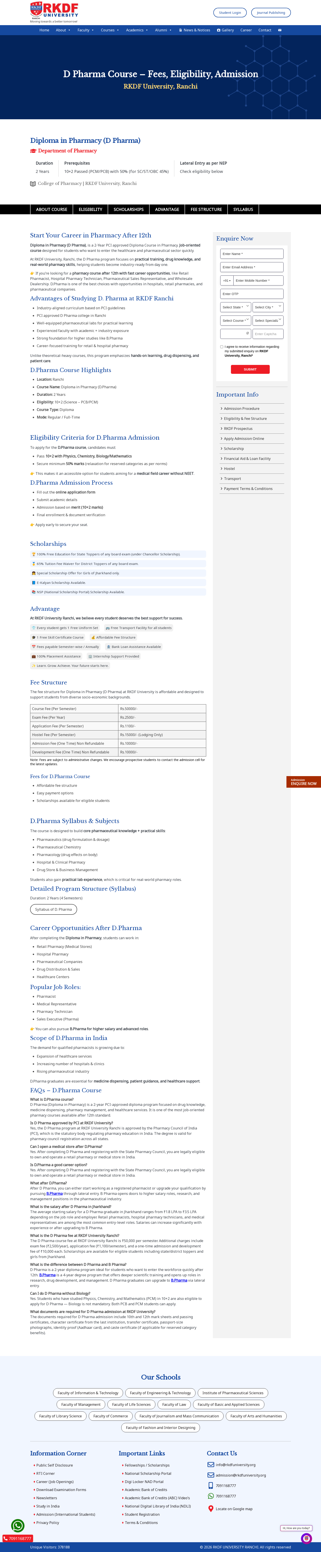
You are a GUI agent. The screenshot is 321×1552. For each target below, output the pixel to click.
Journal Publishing (271, 12)
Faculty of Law (174, 1404)
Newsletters (46, 1497)
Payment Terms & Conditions (248, 488)
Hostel (229, 468)
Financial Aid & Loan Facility (247, 458)
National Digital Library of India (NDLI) (158, 1506)
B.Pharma (54, 1193)
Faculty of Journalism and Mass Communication (179, 1416)
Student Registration (142, 1514)
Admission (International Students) (65, 1514)
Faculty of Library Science (60, 1416)
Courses (110, 30)
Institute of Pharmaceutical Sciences (232, 1392)
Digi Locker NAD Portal (144, 1481)
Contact (265, 30)
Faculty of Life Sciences (131, 1404)
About (63, 30)
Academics (137, 30)
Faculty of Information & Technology (88, 1392)
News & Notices (197, 30)
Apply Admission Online (244, 438)
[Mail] (280, 30)
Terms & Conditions (141, 1522)
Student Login (230, 12)
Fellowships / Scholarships (147, 1465)
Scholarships (129, 209)
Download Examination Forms (61, 1489)
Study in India (48, 1506)
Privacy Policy (47, 1522)
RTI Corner (45, 1473)
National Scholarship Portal (148, 1473)
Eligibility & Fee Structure (245, 418)
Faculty (86, 30)
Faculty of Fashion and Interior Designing (160, 1427)
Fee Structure (206, 209)
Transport (232, 478)
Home (44, 30)
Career (246, 30)
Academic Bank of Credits (146, 1489)
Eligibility (90, 209)
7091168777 (17, 1538)
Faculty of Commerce (110, 1416)
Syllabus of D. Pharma (53, 909)
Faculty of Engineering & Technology (160, 1392)
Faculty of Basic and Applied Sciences (229, 1404)
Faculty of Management (81, 1404)
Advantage (167, 209)
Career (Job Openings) (55, 1481)
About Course (51, 209)
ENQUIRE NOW (304, 782)
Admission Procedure (241, 408)
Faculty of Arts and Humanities (256, 1416)
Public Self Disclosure (54, 1465)
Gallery (228, 30)
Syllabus (243, 209)
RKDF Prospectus (238, 428)
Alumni (163, 30)
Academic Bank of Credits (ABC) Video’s (157, 1497)
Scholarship (234, 448)
